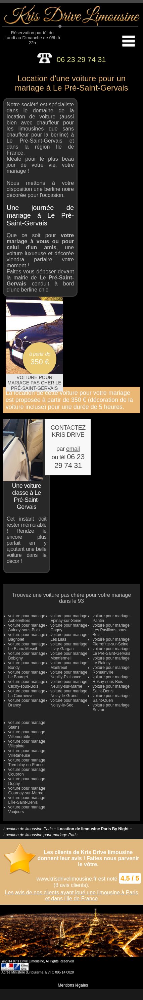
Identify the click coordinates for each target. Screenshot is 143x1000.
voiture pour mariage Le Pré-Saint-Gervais (111, 651)
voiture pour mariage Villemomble (26, 734)
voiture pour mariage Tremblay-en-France (26, 762)
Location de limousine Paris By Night (93, 829)
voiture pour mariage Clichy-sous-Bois (26, 684)
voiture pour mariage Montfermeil (68, 656)
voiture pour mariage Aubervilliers (26, 618)
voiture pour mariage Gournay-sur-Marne (26, 790)
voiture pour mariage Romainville (111, 670)
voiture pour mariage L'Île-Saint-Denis (26, 800)
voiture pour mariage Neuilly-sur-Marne (68, 684)
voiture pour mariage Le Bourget (26, 674)
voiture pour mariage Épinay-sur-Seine (68, 618)
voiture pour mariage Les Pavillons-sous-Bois (111, 630)
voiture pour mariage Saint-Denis (111, 688)
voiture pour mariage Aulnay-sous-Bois (26, 627)
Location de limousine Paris (28, 829)
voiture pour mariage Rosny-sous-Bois (111, 679)
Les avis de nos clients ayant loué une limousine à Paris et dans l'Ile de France (71, 895)
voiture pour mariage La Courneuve (26, 693)
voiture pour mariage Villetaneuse (26, 753)
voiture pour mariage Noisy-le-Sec (68, 702)
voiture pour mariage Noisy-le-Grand (68, 693)
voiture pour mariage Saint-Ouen (111, 698)
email (73, 448)
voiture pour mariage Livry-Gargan (68, 646)
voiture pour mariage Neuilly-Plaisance (68, 674)
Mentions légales (73, 985)
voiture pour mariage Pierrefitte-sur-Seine (111, 641)
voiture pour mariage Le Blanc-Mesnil (26, 646)
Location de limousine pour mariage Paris (40, 835)
